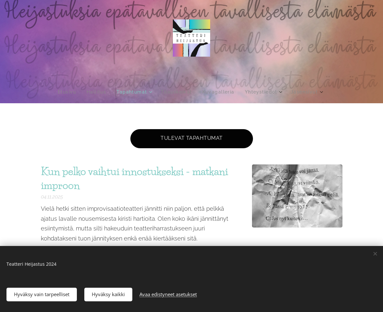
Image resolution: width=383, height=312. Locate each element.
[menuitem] (66, 92)
